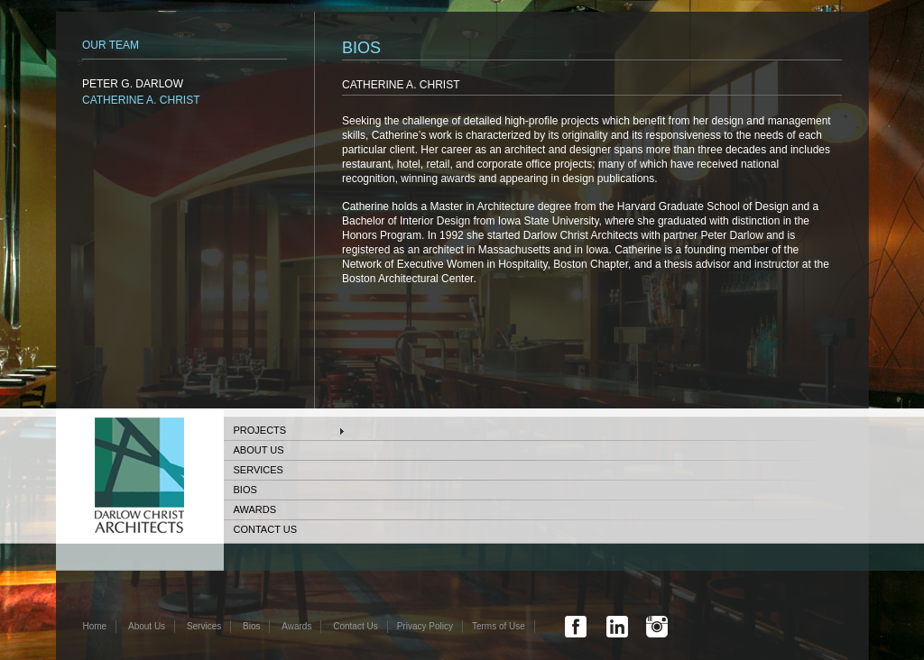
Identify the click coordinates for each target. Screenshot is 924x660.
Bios (245, 489)
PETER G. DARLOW (132, 84)
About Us (259, 450)
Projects (260, 430)
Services (258, 469)
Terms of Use (498, 626)
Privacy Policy (425, 626)
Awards (255, 509)
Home (95, 626)
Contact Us (266, 529)
